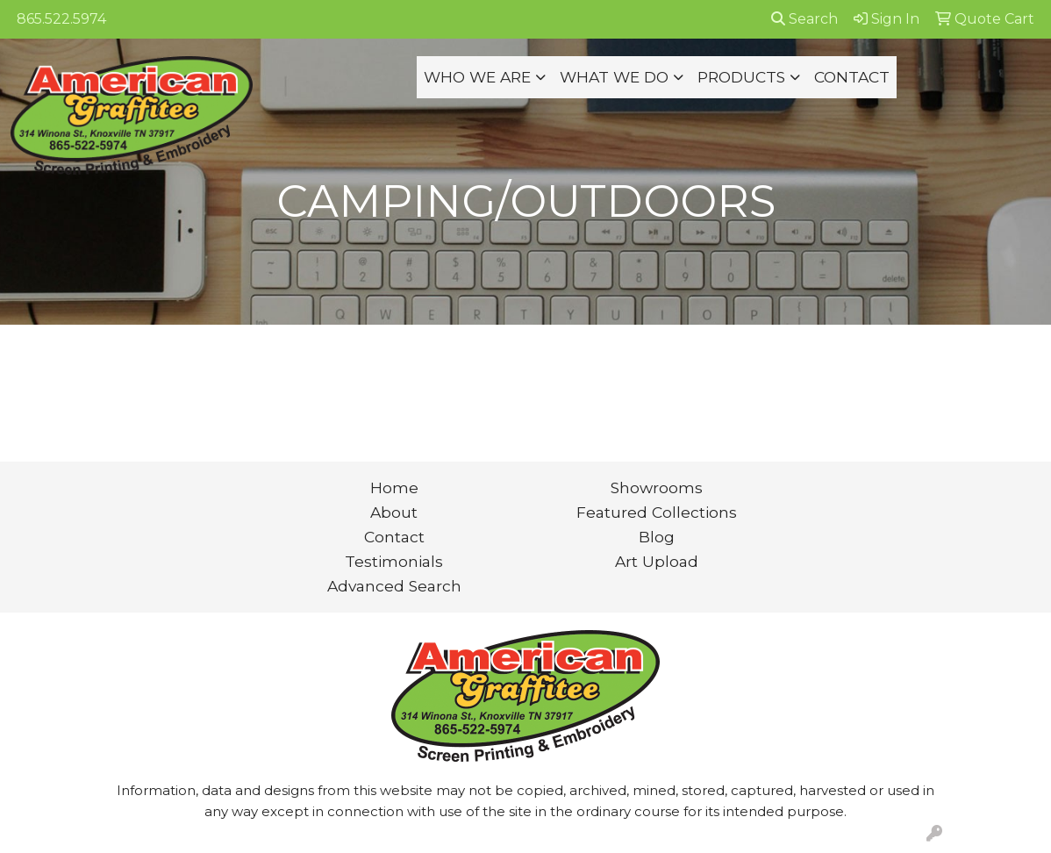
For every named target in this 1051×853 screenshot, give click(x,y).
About (394, 512)
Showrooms (657, 487)
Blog (657, 536)
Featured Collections (656, 512)
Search (804, 19)
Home (394, 487)
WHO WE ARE (477, 77)
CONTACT (852, 77)
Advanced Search (394, 586)
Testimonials (394, 561)
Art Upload (656, 561)
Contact (394, 536)
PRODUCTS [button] (741, 77)
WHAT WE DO (614, 77)
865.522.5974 (61, 19)
